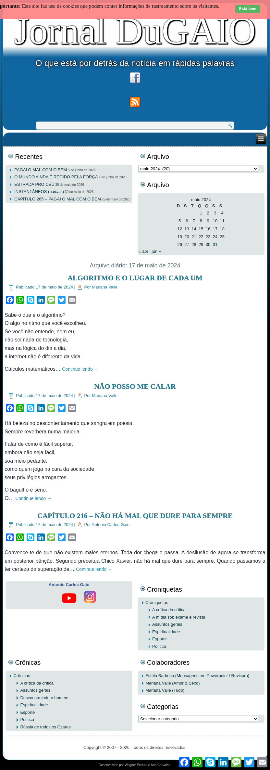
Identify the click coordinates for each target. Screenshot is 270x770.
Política (159, 646)
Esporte (159, 638)
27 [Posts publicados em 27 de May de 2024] (186, 244)
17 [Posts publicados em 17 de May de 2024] (215, 228)
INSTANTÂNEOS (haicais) (39, 191)
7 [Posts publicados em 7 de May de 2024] (194, 220)
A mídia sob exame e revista (178, 617)
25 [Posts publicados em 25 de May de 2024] (222, 236)
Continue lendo (80, 369)
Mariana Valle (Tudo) (164, 690)
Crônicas (21, 675)
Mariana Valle (104, 287)
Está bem (247, 8)
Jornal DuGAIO (135, 31)
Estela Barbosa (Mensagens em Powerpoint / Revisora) (197, 675)
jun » (156, 251)
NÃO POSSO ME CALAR (135, 386)
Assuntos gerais (167, 624)
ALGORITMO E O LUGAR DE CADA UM (135, 278)
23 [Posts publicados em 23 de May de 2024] (208, 236)
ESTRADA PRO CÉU (34, 184)
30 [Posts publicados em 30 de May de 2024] (208, 244)
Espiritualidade (166, 631)
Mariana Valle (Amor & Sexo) (172, 683)
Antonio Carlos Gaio (110, 524)
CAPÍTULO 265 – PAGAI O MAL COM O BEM (57, 199)
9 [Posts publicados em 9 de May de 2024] (208, 220)
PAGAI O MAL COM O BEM (40, 169)
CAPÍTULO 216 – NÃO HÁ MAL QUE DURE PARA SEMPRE (135, 516)
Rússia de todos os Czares (45, 727)
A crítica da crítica (169, 609)
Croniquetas (156, 602)
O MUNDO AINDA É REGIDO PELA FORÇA (56, 176)
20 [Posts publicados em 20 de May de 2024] (186, 236)
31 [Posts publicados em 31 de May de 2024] (215, 244)
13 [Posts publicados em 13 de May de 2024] (186, 228)
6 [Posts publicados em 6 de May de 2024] (187, 220)
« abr (143, 251)
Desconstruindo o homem (44, 697)
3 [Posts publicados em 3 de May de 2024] (215, 213)
